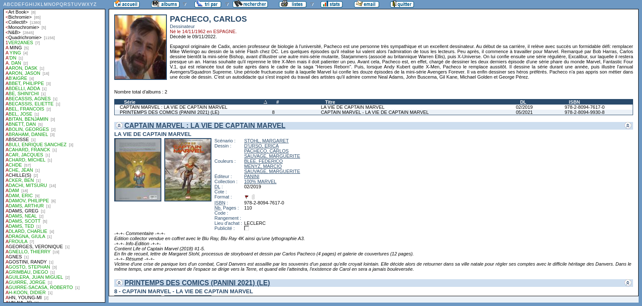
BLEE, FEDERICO (263, 161)
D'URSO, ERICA (261, 145)
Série (129, 102)
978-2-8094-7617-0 (585, 107)
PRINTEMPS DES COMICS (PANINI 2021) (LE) (170, 112)
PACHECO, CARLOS (266, 150)
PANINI (251, 176)
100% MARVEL (260, 181)
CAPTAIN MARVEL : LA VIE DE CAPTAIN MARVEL (174, 107)
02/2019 (524, 107)
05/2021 (524, 112)
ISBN (574, 102)
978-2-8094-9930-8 (585, 112)
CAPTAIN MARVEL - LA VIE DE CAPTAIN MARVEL (375, 112)
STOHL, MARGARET (266, 140)
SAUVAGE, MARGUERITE (272, 156)
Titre (330, 102)
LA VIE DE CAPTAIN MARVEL (353, 107)
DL (523, 102)
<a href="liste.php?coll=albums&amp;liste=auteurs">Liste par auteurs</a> (54, 151)
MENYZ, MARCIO (263, 166)
